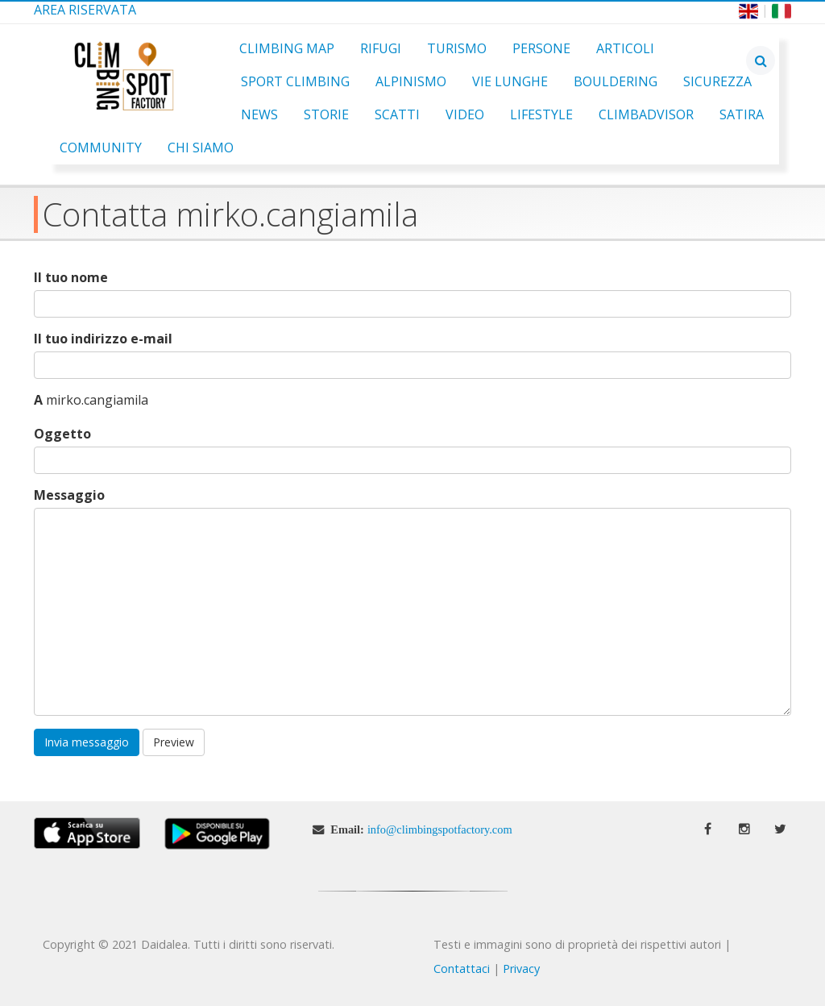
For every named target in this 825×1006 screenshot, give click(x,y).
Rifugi (380, 48)
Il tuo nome (71, 277)
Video (465, 114)
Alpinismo (410, 81)
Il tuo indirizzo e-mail (103, 338)
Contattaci (461, 968)
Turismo (457, 48)
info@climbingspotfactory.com (439, 829)
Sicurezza (717, 81)
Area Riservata (85, 10)
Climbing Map (286, 48)
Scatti (397, 114)
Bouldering (615, 81)
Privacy (521, 968)
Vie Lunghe (510, 81)
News (259, 114)
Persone (541, 48)
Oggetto (62, 434)
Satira (741, 114)
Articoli (625, 48)
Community (101, 147)
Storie (326, 114)
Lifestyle (541, 114)
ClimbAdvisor (646, 114)
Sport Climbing (295, 81)
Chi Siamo (201, 147)
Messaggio (69, 495)
